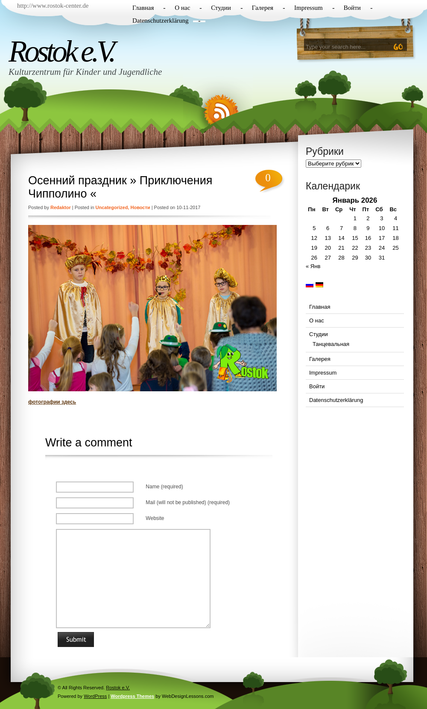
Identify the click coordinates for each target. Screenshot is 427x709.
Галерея (262, 7)
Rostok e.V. (61, 51)
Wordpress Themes (132, 696)
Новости (140, 207)
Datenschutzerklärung (160, 20)
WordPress (95, 696)
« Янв (313, 266)
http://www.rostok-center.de (52, 5)
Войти (352, 7)
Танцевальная (331, 344)
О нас (182, 7)
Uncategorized (112, 207)
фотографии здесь (52, 402)
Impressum (308, 7)
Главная (143, 7)
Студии (221, 7)
